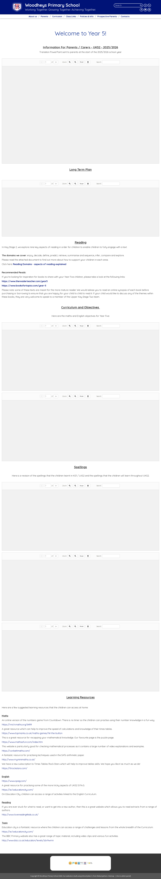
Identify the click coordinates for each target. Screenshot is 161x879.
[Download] (88, 62)
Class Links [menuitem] (71, 16)
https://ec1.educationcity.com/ (17, 789)
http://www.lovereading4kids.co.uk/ (20, 814)
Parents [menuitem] (44, 16)
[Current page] (48, 62)
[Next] (56, 62)
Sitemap (111, 876)
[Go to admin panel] (123, 876)
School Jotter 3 (87, 876)
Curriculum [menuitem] (57, 16)
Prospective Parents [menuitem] (107, 16)
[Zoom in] (70, 62)
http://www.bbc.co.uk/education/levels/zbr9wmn (28, 840)
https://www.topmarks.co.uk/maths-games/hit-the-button (32, 733)
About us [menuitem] (33, 16)
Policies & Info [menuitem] (87, 16)
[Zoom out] (75, 62)
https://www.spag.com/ (14, 780)
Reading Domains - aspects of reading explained (40, 264)
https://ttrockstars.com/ (14, 768)
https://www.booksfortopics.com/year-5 (24, 285)
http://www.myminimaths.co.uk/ (18, 759)
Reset (81, 62)
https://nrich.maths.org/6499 (17, 724)
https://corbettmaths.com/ (16, 750)
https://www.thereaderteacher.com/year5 (25, 281)
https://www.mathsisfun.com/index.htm (22, 741)
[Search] (141, 5)
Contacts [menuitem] (125, 16)
